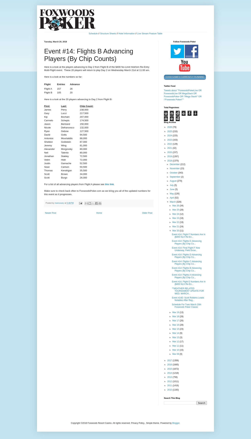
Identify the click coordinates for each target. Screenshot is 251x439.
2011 (170, 385)
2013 (170, 377)
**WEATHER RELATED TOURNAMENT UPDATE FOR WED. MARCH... (188, 291)
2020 (170, 152)
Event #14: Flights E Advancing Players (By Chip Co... (186, 242)
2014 (170, 373)
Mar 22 (176, 222)
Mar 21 (176, 226)
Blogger (175, 423)
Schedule (93, 33)
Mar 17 (176, 320)
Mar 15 (176, 329)
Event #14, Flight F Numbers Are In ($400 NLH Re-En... (188, 235)
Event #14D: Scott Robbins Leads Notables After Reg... (188, 298)
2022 (170, 144)
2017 (170, 360)
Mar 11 (176, 346)
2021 (170, 148)
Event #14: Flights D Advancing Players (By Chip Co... (187, 255)
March (173, 202)
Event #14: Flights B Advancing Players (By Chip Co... (186, 269)
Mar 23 (176, 218)
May (172, 193)
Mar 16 (176, 325)
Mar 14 (176, 333)
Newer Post (50, 213)
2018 (170, 161)
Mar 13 (176, 337)
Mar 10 (176, 350)
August (173, 181)
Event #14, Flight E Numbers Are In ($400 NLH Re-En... (188, 282)
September (175, 177)
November (175, 168)
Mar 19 (176, 312)
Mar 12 (176, 341)
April (172, 198)
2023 (170, 140)
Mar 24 (176, 214)
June (172, 189)
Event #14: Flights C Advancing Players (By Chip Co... (187, 262)
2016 (170, 364)
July (172, 185)
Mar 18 (176, 316)
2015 (170, 369)
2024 (170, 135)
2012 (170, 381)
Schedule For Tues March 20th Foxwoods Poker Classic (186, 305)
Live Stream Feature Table (149, 33)
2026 (170, 127)
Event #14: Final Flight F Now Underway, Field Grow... (186, 249)
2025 (170, 131)
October (174, 172)
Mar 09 (176, 354)
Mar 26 (176, 205)
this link (109, 184)
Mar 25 (176, 210)
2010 (170, 390)
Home (99, 213)
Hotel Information (126, 33)
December (175, 164)
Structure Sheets (108, 33)
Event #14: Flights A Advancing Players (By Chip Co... (186, 276)
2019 (170, 156)
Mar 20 (176, 230)
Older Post (147, 213)
